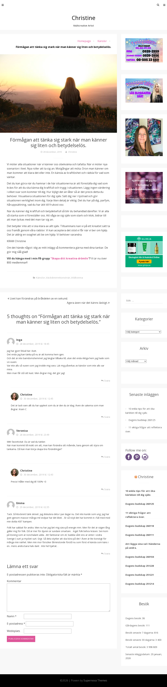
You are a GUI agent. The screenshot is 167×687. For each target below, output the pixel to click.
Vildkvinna (77, 277)
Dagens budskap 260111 (139, 534)
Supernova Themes (95, 680)
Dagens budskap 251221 (139, 574)
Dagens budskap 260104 (139, 556)
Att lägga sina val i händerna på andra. (142, 545)
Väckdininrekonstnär (58, 277)
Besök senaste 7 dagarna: (139, 632)
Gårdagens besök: (135, 625)
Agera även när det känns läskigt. (87, 303)
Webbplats (13, 631)
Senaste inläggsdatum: (138, 654)
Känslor (102, 41)
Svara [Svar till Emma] (107, 553)
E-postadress (16, 624)
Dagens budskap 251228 (139, 565)
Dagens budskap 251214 (139, 583)
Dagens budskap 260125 (142, 420)
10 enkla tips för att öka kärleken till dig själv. (140, 492)
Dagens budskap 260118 (139, 525)
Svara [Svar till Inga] (107, 380)
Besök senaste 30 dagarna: (140, 639)
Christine (83, 18)
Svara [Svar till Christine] (107, 416)
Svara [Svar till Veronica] (107, 456)
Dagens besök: (133, 618)
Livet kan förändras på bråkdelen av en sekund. (39, 298)
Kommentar (14, 581)
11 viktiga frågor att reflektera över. (138, 514)
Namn (11, 617)
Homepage (84, 41)
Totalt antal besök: (136, 647)
